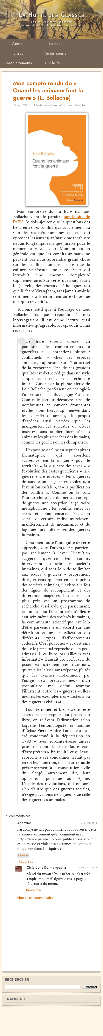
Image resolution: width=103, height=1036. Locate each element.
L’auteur (55, 43)
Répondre (23, 877)
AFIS (63, 105)
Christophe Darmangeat (44, 889)
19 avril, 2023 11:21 (88, 844)
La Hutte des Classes (51, 15)
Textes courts (55, 53)
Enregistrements (18, 63)
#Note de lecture (46, 105)
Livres (18, 53)
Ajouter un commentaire (35, 920)
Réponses (26, 883)
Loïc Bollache (77, 105)
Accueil (18, 43)
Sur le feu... (55, 63)
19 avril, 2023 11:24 (87, 889)
